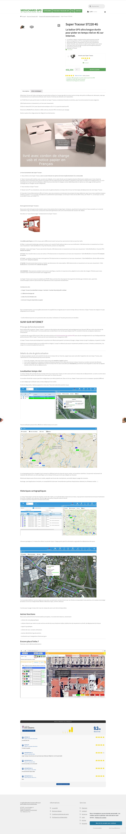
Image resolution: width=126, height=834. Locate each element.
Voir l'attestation (29, 730)
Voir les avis (86, 75)
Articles (84, 820)
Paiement (84, 808)
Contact (78, 11)
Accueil (24, 16)
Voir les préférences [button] (114, 828)
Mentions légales (57, 811)
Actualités (84, 823)
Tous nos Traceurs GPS (61, 11)
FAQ (72, 11)
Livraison (84, 811)
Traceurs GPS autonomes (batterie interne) (49, 16)
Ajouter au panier (95, 69)
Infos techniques (36, 91)
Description (25, 91)
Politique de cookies (100, 817)
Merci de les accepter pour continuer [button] (106, 823)
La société (55, 808)
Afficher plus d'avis (63, 784)
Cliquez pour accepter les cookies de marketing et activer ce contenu (63, 142)
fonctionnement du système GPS (65, 335)
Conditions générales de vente (60, 814)
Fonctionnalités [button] (97, 828)
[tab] (26, 91)
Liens (83, 817)
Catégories (47, 11)
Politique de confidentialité (59, 817)
